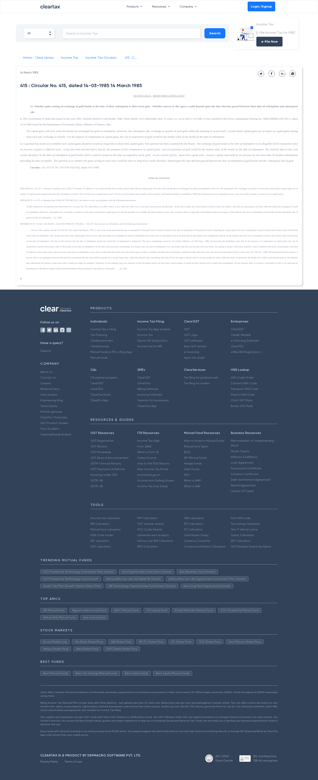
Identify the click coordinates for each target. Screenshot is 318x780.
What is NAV (192, 486)
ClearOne (143, 383)
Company (189, 6)
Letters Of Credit (242, 491)
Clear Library (48, 406)
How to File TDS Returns (153, 463)
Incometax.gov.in (148, 474)
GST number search (150, 523)
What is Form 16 (147, 452)
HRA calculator (194, 518)
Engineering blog (51, 400)
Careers (45, 383)
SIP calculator (99, 540)
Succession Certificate (246, 468)
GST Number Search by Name (251, 546)
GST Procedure (100, 452)
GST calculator (100, 546)
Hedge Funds (193, 463)
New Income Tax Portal (152, 469)
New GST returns (195, 346)
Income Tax (145, 334)
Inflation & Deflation (244, 457)
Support (45, 350)
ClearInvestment (101, 340)
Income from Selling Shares (155, 480)
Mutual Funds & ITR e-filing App (111, 352)
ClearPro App (99, 400)
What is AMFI (192, 480)
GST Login (191, 334)
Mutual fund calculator (105, 529)
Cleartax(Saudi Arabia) (55, 434)
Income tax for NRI (149, 346)
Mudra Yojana (240, 451)
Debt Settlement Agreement (251, 479)
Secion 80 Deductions (152, 340)
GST (187, 329)
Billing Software (147, 389)
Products (135, 6)
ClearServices (99, 346)
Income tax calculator (105, 518)
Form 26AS (144, 446)
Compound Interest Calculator (205, 546)
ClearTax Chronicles (53, 417)
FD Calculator (193, 529)
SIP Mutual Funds (195, 457)
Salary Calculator (242, 535)
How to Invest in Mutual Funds (204, 440)
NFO (187, 474)
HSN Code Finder (242, 377)
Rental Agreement (243, 485)
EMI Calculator (100, 523)
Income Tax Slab (148, 440)
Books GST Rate (242, 406)
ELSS (187, 452)
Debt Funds (192, 469)
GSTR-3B (96, 486)
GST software (193, 340)
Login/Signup (261, 6)
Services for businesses (153, 400)
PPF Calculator (147, 518)
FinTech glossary (51, 411)
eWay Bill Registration (245, 352)
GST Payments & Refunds (107, 469)
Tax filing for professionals (201, 377)
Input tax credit (194, 357)
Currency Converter (197, 540)
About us (46, 371)
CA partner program (104, 377)
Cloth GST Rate (241, 400)
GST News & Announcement (109, 457)
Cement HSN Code (244, 383)
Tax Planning (98, 334)
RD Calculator (193, 523)
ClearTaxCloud (100, 394)
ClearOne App (147, 406)
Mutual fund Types (196, 446)
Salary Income (147, 457)
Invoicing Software (149, 394)
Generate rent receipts (153, 535)
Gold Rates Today (196, 535)
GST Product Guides (54, 423)
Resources (162, 6)
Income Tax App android (153, 329)
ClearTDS (237, 346)
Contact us (48, 377)
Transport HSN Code (244, 389)
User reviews (48, 394)
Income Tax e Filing (103, 329)
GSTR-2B (96, 480)
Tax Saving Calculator (245, 523)
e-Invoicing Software (245, 340)
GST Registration (102, 440)
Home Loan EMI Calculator (155, 540)
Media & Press (49, 389)
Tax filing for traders (197, 383)
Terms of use (73, 761)
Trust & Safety (49, 428)
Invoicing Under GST (103, 474)
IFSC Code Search (149, 529)
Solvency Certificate (244, 474)
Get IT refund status (244, 529)
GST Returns (98, 446)
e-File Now (269, 41)
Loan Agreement (242, 462)
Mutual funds (99, 357)
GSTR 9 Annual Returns (105, 463)
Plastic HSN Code (243, 394)
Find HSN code (240, 518)
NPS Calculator (147, 546)
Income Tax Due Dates (152, 486)
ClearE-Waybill (240, 334)
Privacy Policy (49, 761)
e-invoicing (191, 352)
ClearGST (237, 329)
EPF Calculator (240, 540)
